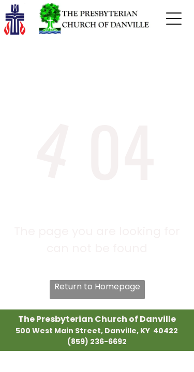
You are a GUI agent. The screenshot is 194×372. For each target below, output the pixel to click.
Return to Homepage (97, 286)
